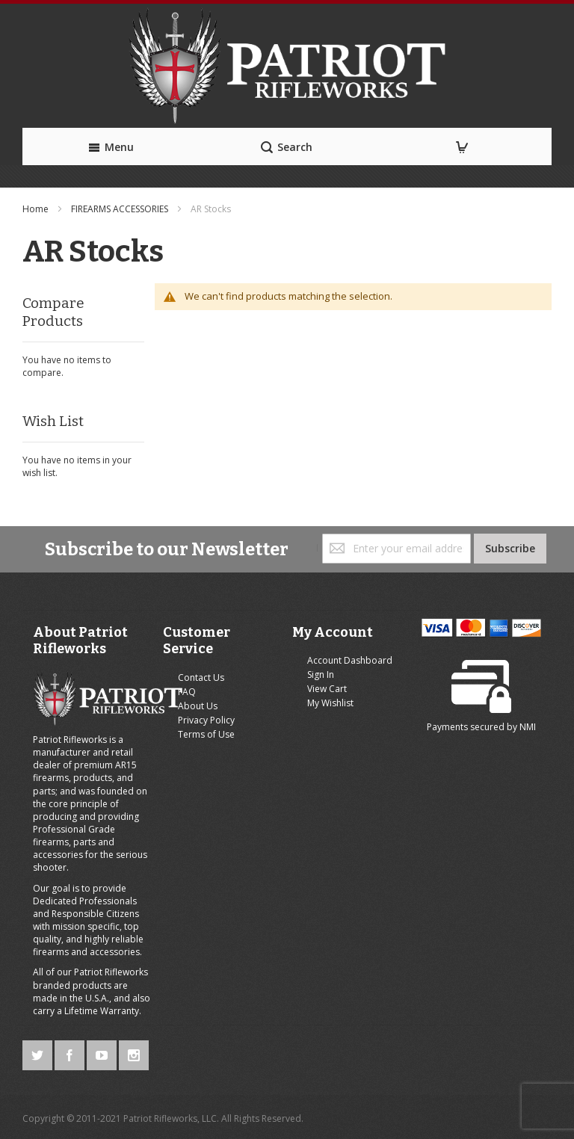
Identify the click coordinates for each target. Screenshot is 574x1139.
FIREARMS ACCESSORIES (120, 209)
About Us (197, 706)
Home (36, 209)
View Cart (327, 688)
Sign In (320, 674)
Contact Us (201, 677)
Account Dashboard (349, 660)
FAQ (187, 691)
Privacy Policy (206, 720)
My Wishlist (330, 703)
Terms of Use (206, 734)
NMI (527, 726)
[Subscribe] (510, 549)
